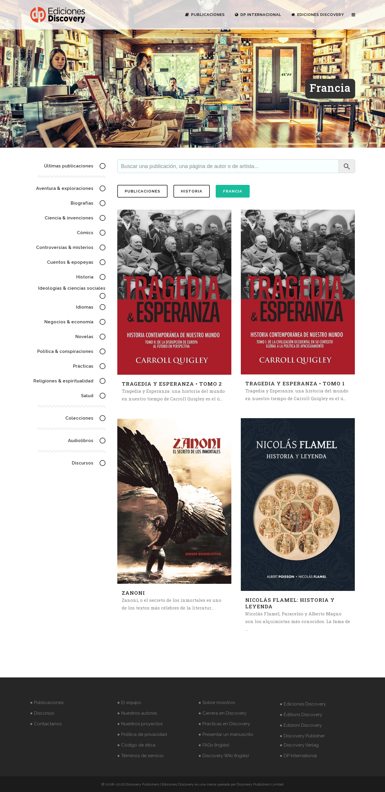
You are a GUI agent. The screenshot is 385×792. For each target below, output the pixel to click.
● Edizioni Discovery (301, 725)
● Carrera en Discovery (222, 713)
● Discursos (42, 713)
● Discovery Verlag (299, 745)
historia (191, 191)
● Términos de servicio (140, 755)
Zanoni (133, 592)
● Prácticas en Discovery (224, 723)
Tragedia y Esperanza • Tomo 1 (295, 383)
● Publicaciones (47, 702)
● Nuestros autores (137, 713)
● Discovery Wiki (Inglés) (224, 755)
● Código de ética (136, 745)
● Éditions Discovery (301, 714)
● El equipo (129, 702)
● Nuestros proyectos (140, 723)
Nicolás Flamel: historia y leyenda (290, 603)
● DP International (298, 755)
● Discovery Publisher (302, 736)
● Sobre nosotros (217, 702)
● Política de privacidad (142, 734)
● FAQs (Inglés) (214, 745)
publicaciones (142, 191)
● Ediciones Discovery (303, 704)
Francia (232, 191)
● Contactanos (45, 723)
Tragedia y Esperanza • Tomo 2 (172, 383)
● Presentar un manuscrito (226, 734)
